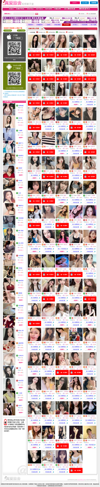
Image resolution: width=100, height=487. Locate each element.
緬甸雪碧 (21, 280)
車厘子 (52, 195)
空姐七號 (52, 367)
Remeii (93, 318)
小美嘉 (52, 146)
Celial (37, 342)
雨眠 (65, 367)
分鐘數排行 (40, 24)
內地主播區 (57, 24)
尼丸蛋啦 (66, 416)
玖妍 (65, 269)
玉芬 (20, 193)
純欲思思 (21, 380)
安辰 (37, 49)
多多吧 (93, 440)
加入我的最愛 (92, 13)
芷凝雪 (65, 293)
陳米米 (93, 146)
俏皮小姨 (66, 465)
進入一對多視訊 (62, 248)
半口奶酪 (38, 73)
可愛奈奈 (38, 293)
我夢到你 (38, 465)
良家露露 (21, 218)
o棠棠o (52, 171)
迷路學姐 (38, 244)
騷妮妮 (93, 269)
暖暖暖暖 (38, 171)
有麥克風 (70, 32)
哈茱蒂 (79, 97)
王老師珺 (38, 146)
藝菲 (51, 391)
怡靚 (92, 122)
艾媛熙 (93, 171)
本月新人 (75, 24)
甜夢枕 (65, 146)
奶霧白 (93, 220)
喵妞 (37, 367)
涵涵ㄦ (79, 122)
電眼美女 (21, 205)
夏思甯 (65, 220)
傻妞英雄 (52, 244)
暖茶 (65, 195)
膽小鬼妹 (21, 230)
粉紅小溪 (38, 416)
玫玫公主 (93, 73)
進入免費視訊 (76, 102)
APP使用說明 (7, 30)
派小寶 (65, 171)
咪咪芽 (20, 168)
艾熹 (78, 73)
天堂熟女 (52, 220)
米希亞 (52, 342)
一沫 (37, 220)
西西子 (20, 405)
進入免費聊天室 (89, 420)
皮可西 (79, 269)
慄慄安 (93, 416)
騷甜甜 (65, 122)
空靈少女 (52, 73)
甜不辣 (93, 49)
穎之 (51, 416)
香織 (92, 244)
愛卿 (51, 465)
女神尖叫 (21, 355)
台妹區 (48, 24)
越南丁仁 (21, 143)
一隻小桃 (93, 342)
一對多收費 (84, 24)
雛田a (65, 97)
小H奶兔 (52, 318)
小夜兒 (38, 195)
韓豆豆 (65, 244)
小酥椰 (20, 130)
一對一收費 (93, 24)
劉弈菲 (79, 318)
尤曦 (78, 244)
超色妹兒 (93, 391)
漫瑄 (51, 293)
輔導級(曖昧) (52, 32)
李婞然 (20, 180)
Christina (38, 269)
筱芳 (37, 97)
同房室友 (79, 465)
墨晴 (92, 293)
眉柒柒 (38, 391)
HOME (82, 13)
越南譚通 (21, 318)
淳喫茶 (79, 171)
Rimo (92, 367)
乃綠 (78, 342)
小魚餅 (20, 393)
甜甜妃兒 (38, 440)
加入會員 (84, 2)
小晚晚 (52, 122)
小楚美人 (38, 318)
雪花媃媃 (21, 305)
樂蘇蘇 (20, 293)
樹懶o (65, 49)
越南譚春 (21, 343)
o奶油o (79, 146)
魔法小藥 (38, 122)
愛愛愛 (79, 293)
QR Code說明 (21, 30)
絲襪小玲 (66, 440)
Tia (64, 73)
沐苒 (78, 49)
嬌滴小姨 (79, 391)
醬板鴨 (79, 220)
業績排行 (30, 24)
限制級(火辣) (42, 32)
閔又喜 (52, 97)
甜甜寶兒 (21, 155)
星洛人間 (21, 330)
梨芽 (65, 318)
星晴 (65, 342)
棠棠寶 (52, 440)
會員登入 (74, 2)
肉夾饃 (20, 118)
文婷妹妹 (66, 391)
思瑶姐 (20, 268)
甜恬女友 (79, 440)
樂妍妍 (52, 49)
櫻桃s (78, 195)
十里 (20, 368)
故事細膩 (21, 105)
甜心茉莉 (21, 243)
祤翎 (92, 97)
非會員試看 (90, 104)
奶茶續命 (79, 367)
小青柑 (93, 195)
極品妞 (79, 416)
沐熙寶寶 (21, 255)
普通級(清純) (61, 32)
